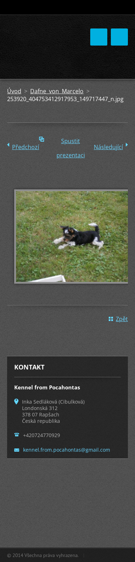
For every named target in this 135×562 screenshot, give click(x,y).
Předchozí (25, 147)
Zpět (122, 319)
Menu (119, 37)
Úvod (14, 91)
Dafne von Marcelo (56, 91)
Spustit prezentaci (70, 142)
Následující (108, 147)
